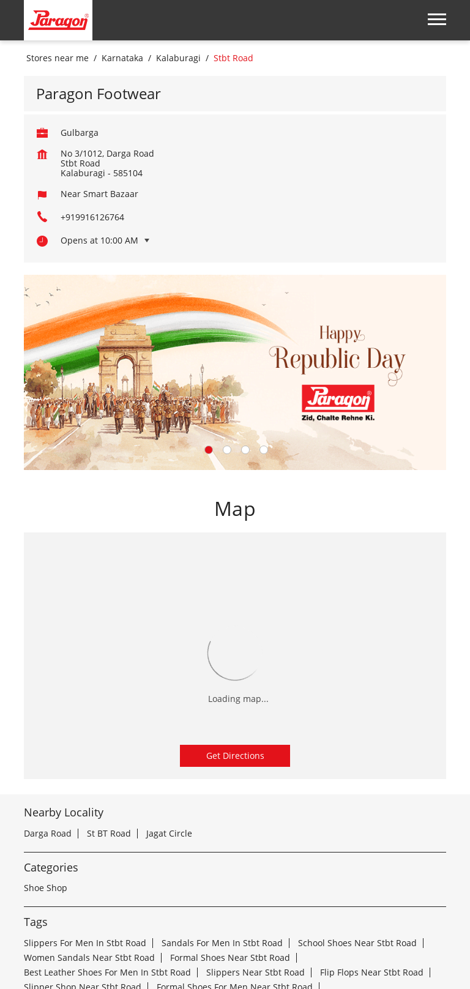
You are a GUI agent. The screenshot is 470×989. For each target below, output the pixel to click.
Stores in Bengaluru (64, 918)
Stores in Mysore (370, 947)
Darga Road (48, 673)
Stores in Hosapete (332, 932)
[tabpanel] (235, 212)
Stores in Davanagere (238, 932)
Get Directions (235, 596)
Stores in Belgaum (241, 918)
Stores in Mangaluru (281, 947)
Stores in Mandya (190, 947)
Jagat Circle (169, 673)
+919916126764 (92, 57)
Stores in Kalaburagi (100, 947)
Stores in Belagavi (154, 918)
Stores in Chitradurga (137, 932)
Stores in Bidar (321, 918)
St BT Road (109, 673)
